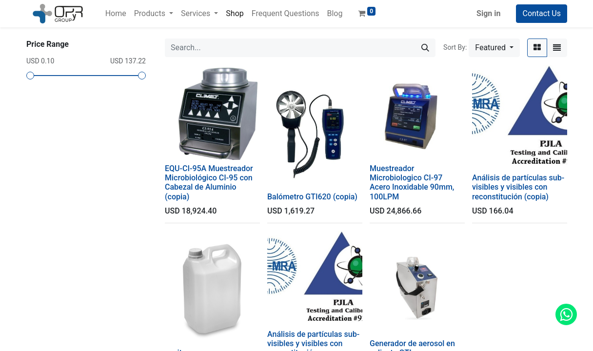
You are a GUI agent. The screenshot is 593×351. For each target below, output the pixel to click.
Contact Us (541, 13)
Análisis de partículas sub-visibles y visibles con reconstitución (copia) (518, 187)
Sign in (488, 13)
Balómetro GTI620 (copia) (312, 196)
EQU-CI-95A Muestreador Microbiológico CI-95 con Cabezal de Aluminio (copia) (209, 182)
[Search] (425, 48)
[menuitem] (115, 13)
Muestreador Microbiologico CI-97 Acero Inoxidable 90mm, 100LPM (412, 182)
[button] (494, 48)
